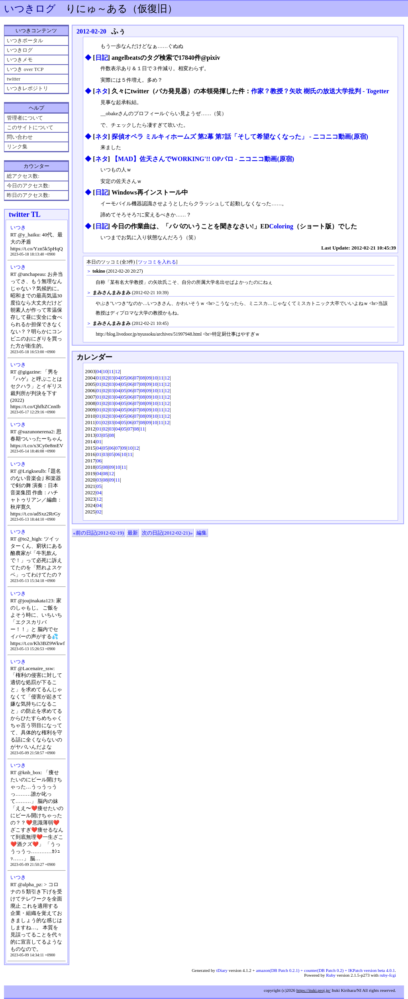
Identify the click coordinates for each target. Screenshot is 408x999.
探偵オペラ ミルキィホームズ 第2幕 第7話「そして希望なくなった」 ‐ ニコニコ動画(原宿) (240, 136)
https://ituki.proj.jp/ (313, 990)
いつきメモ (20, 60)
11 (111, 371)
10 (105, 371)
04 (99, 371)
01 (99, 378)
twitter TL (25, 214)
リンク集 (17, 146)
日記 (101, 57)
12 (117, 371)
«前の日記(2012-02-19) (98, 533)
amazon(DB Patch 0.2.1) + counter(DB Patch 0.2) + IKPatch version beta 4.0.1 (325, 970)
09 (148, 378)
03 (111, 378)
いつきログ (30, 8)
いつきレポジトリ (27, 88)
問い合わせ (20, 137)
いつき (18, 227)
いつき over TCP (25, 69)
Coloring (281, 226)
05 (123, 378)
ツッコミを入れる (157, 262)
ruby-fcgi (388, 975)
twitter (13, 79)
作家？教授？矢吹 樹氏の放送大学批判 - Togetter (320, 91)
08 (142, 378)
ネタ (101, 91)
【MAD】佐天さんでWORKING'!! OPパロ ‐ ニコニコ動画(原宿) (203, 158)
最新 (133, 533)
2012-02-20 (91, 31)
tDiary (222, 970)
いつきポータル (25, 40)
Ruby (330, 975)
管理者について (25, 118)
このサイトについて (30, 127)
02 (105, 378)
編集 (201, 533)
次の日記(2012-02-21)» (167, 533)
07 (136, 378)
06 (130, 378)
